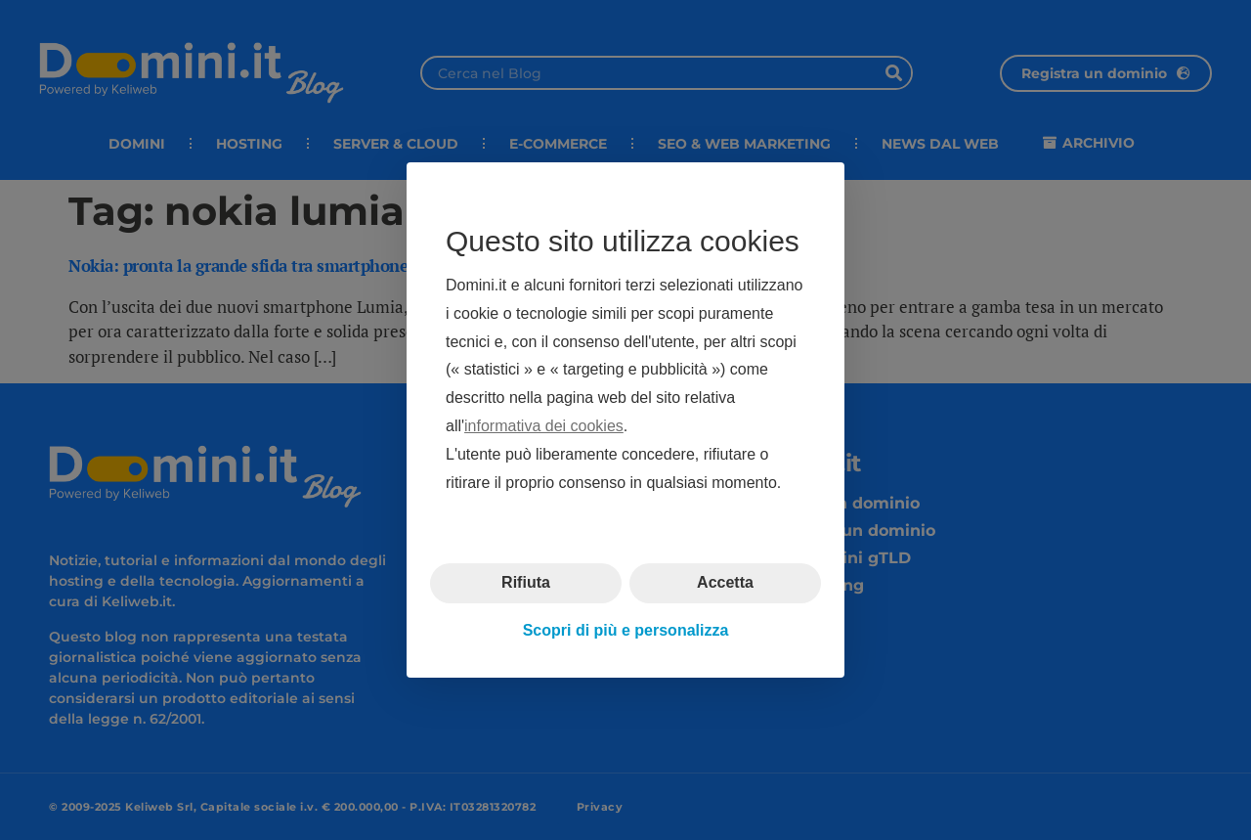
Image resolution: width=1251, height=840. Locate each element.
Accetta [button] (725, 582)
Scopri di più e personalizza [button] (626, 630)
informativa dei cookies (544, 426)
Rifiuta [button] (525, 582)
